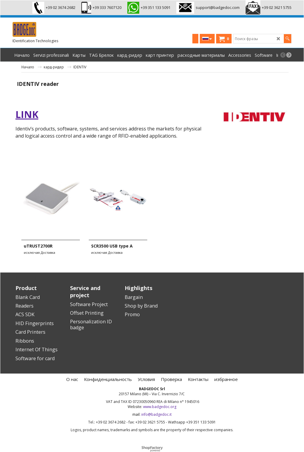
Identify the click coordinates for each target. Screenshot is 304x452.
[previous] (283, 55)
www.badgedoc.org (159, 406)
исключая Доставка (39, 252)
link (26, 114)
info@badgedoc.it (156, 414)
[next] (289, 55)
